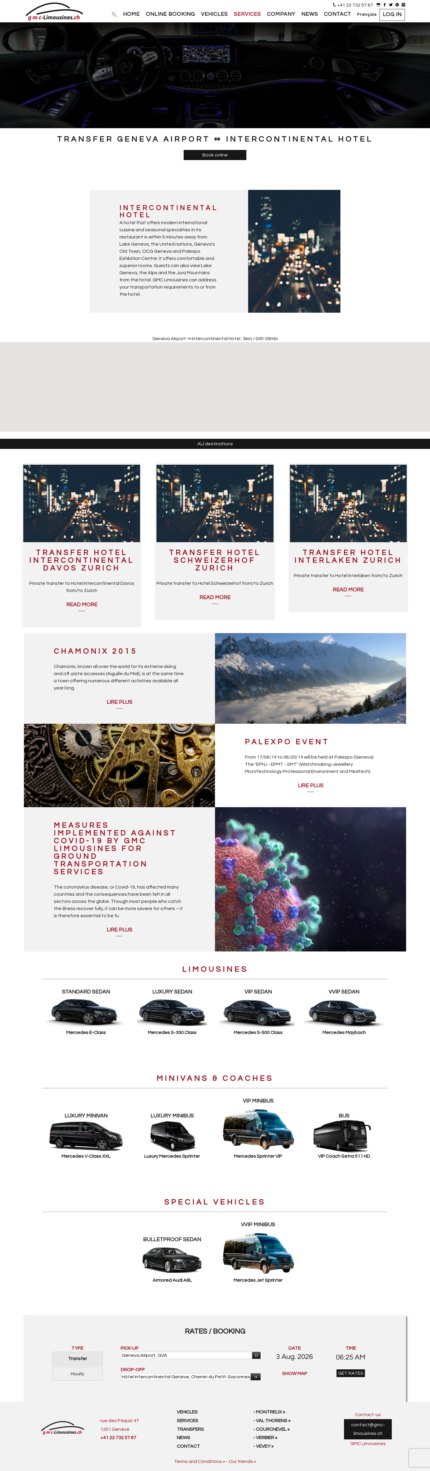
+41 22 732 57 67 (355, 5)
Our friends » (242, 1461)
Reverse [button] (254, 1377)
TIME (350, 1348)
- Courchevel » (271, 1429)
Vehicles (187, 1412)
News (183, 1437)
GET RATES (350, 1373)
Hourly (77, 1373)
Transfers (190, 1429)
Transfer (77, 1358)
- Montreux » (269, 1412)
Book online (215, 155)
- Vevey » (263, 1446)
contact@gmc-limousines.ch (368, 1429)
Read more (81, 604)
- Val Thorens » (272, 1420)
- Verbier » (265, 1437)
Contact (188, 1446)
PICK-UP (130, 1348)
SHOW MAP (294, 1373)
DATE (294, 1348)
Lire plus (119, 702)
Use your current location (255, 1355)
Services (187, 1420)
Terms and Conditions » (199, 1461)
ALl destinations (215, 443)
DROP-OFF (133, 1369)
